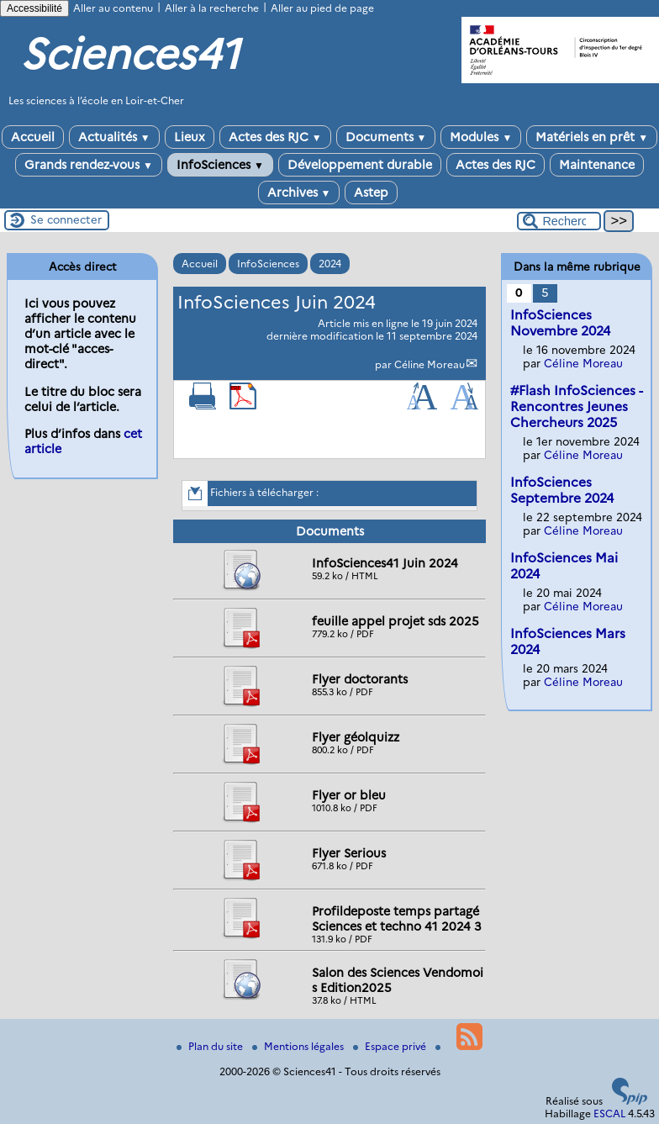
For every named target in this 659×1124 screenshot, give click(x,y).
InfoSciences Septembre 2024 (562, 490)
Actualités (114, 137)
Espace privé (391, 1046)
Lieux (189, 137)
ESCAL (609, 1113)
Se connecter (66, 219)
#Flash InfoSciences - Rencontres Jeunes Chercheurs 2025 (576, 406)
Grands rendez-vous (88, 164)
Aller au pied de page (322, 8)
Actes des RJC (275, 137)
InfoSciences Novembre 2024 (560, 323)
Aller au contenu (113, 8)
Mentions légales (299, 1046)
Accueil (33, 137)
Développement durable (359, 164)
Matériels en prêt (591, 137)
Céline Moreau (429, 364)
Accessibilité (34, 8)
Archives (299, 192)
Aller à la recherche (212, 8)
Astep (371, 192)
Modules (481, 137)
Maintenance (597, 164)
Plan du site (211, 1046)
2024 (330, 263)
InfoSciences (220, 164)
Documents (386, 137)
